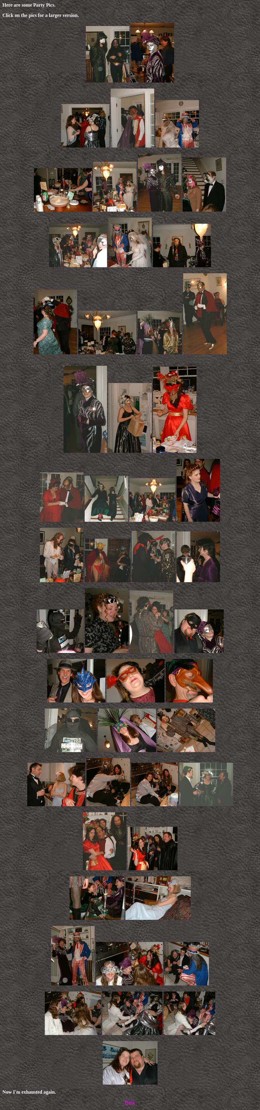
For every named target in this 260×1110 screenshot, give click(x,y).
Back (130, 1102)
